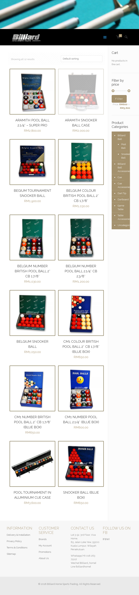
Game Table (121, 207)
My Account (45, 545)
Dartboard (123, 199)
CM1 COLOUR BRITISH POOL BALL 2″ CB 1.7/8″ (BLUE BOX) (81, 347)
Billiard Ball (121, 137)
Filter (119, 98)
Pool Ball (123, 146)
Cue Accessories (123, 185)
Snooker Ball (123, 156)
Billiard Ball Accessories (123, 168)
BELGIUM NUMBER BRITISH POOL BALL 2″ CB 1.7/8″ (32, 271)
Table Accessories (123, 217)
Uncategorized (123, 225)
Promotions (45, 552)
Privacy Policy (14, 541)
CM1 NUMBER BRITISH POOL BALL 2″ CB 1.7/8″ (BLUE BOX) (32, 422)
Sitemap (11, 554)
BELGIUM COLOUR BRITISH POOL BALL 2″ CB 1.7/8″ (81, 196)
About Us (44, 558)
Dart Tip (122, 193)
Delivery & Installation (18, 535)
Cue (120, 177)
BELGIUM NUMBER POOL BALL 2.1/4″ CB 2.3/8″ (81, 271)
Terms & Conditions (17, 547)
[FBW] (106, 539)
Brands (43, 539)
